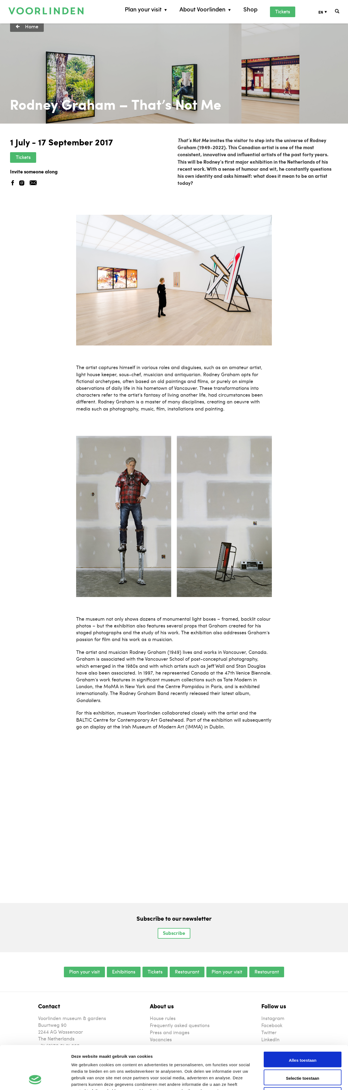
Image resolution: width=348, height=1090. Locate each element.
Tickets (282, 11)
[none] (326, 12)
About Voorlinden (202, 9)
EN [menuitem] (320, 12)
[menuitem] (326, 12)
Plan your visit (143, 9)
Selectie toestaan (302, 1037)
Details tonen (294, 1079)
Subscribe (174, 932)
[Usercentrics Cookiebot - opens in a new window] (35, 1079)
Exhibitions (123, 971)
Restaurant (187, 971)
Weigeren (302, 1055)
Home (31, 26)
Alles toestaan (302, 1019)
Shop (250, 9)
